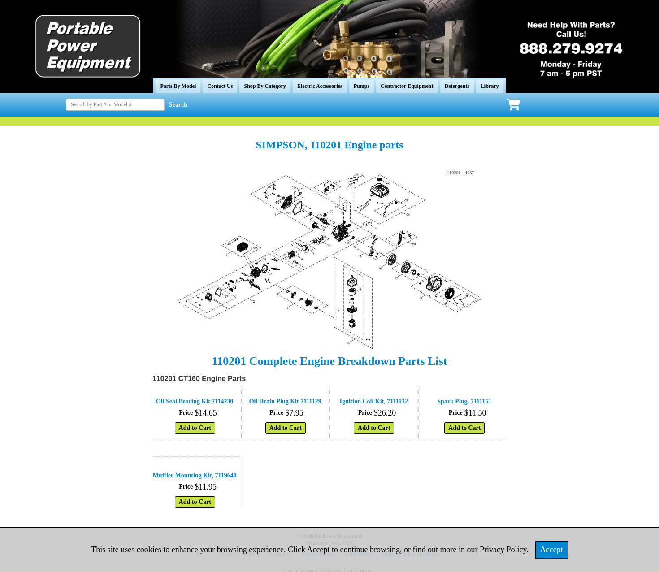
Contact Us (220, 86)
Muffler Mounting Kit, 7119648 (195, 475)
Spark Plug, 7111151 (464, 401)
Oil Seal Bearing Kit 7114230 (195, 401)
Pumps (361, 86)
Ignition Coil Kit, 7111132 (374, 401)
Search (178, 104)
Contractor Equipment (407, 86)
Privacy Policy (503, 549)
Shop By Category (265, 86)
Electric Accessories (320, 86)
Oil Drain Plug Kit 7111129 (285, 401)
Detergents (457, 86)
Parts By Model (178, 86)
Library (490, 86)
